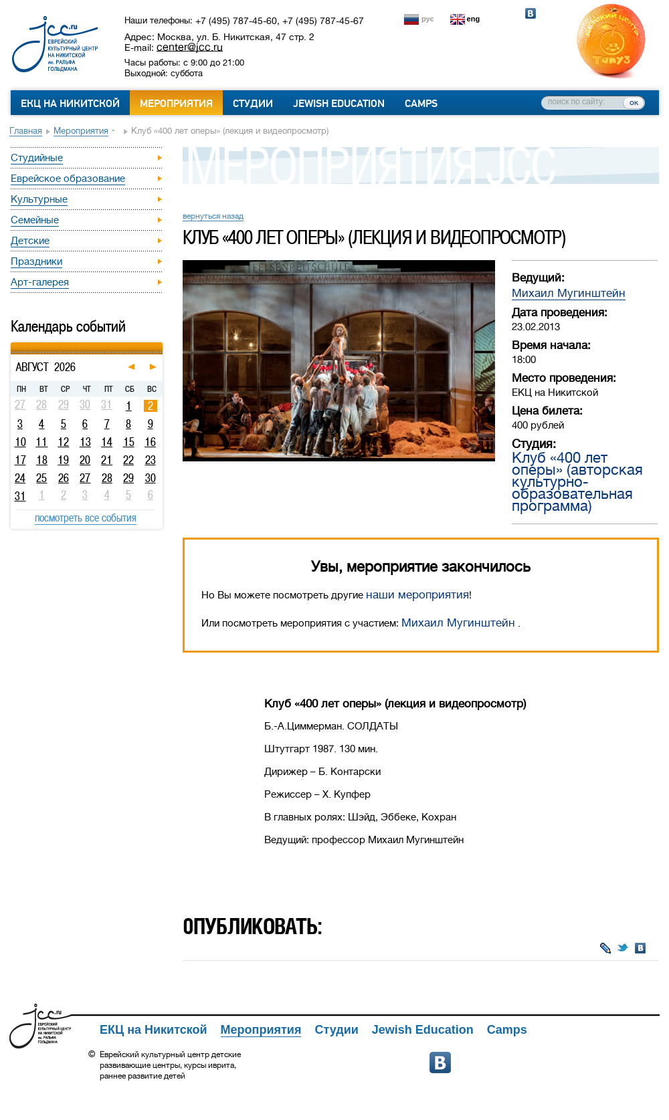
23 (150, 460)
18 (41, 460)
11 (41, 442)
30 (150, 478)
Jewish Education (339, 103)
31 (20, 496)
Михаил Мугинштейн (569, 293)
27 (85, 478)
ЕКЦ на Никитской (70, 103)
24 (20, 478)
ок (634, 102)
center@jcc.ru (190, 46)
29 (128, 478)
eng (473, 19)
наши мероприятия (417, 594)
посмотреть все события (85, 517)
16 (150, 442)
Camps (421, 103)
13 (85, 442)
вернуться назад (213, 216)
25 (41, 478)
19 (63, 460)
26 (63, 478)
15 (128, 442)
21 (106, 460)
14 (106, 442)
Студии (253, 103)
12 (63, 442)
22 (128, 460)
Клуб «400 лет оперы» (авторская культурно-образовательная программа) (577, 481)
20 (85, 460)
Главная (25, 131)
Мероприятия (176, 103)
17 (20, 460)
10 (20, 442)
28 (107, 478)
